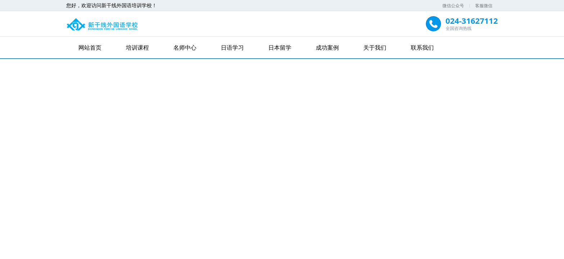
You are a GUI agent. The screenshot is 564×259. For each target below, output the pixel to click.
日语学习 (232, 47)
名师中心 (184, 47)
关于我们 (374, 47)
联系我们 (422, 47)
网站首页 (89, 47)
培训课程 (137, 47)
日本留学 (279, 47)
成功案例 (327, 47)
